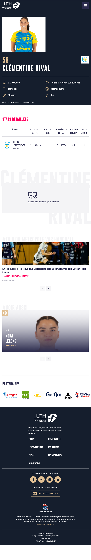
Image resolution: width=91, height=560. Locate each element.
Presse (31, 455)
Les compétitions (36, 447)
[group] (45, 262)
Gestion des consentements (45, 533)
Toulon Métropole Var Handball (65, 82)
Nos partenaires (55, 455)
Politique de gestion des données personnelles (45, 536)
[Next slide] (48, 288)
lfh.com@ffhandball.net (45, 493)
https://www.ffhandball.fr (45, 525)
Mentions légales (45, 538)
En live (32, 439)
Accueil (4, 102)
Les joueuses (14, 102)
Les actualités (54, 439)
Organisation (34, 463)
